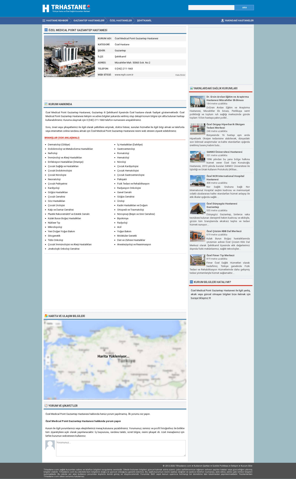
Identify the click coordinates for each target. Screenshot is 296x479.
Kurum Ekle (246, 466)
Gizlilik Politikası (220, 466)
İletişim (234, 466)
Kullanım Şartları (202, 466)
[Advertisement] (115, 88)
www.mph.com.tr (124, 74)
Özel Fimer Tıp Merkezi (220, 255)
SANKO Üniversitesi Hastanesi (224, 151)
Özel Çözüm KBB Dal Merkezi (224, 231)
